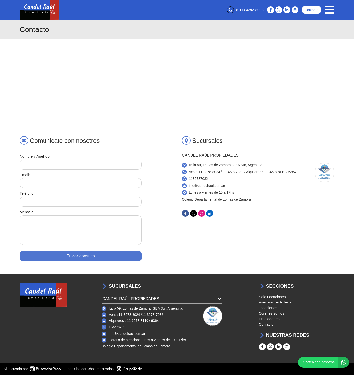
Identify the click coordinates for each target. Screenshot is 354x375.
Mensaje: (27, 212)
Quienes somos (271, 313)
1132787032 (198, 179)
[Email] (81, 183)
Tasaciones (268, 308)
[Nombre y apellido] (81, 165)
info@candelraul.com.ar (127, 334)
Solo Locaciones (272, 297)
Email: (25, 175)
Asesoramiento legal (275, 302)
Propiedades (269, 319)
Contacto (311, 10)
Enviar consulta (80, 256)
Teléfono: (27, 193)
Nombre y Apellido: (35, 156)
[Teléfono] (81, 202)
